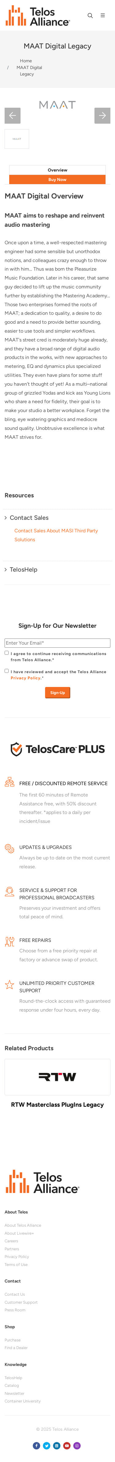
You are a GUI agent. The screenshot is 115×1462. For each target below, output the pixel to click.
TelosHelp (13, 1377)
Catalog (12, 1385)
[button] (13, 116)
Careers (11, 1241)
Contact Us (15, 1294)
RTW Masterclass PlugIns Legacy (57, 1104)
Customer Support (21, 1302)
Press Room (15, 1310)
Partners (12, 1249)
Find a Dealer (16, 1347)
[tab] (57, 170)
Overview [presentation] (57, 170)
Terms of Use (16, 1264)
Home (26, 61)
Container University (23, 1401)
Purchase (13, 1340)
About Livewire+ (19, 1233)
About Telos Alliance (23, 1225)
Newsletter (14, 1393)
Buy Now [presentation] (57, 179)
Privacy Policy (25, 678)
